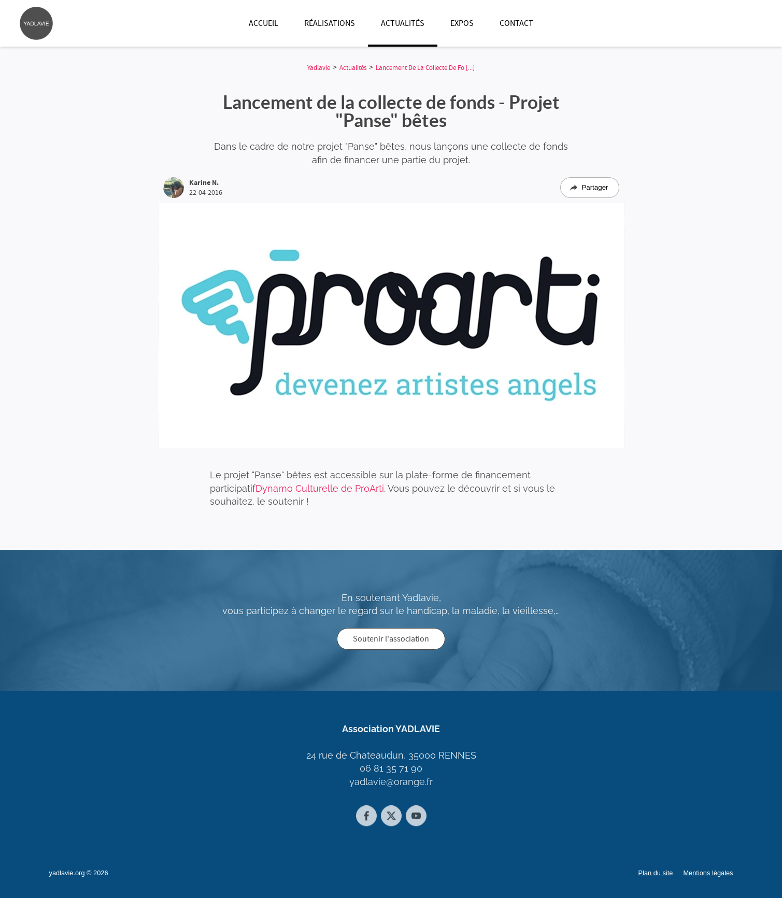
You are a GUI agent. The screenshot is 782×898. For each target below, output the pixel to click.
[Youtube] (416, 821)
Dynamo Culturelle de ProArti (319, 491)
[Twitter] (391, 821)
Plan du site (655, 873)
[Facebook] (366, 821)
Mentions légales (708, 873)
